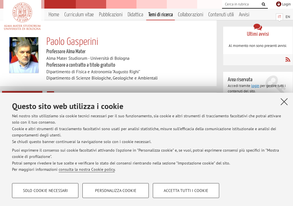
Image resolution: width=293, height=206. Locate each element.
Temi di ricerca (160, 14)
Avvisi (244, 14)
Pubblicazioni (110, 14)
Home (54, 14)
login (255, 85)
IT (279, 16)
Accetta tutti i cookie (186, 190)
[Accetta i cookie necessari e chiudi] (284, 101)
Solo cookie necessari (45, 190)
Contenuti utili (221, 14)
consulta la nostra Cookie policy (87, 169)
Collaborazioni (190, 14)
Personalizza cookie (115, 190)
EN (288, 16)
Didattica (135, 14)
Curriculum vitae (79, 14)
